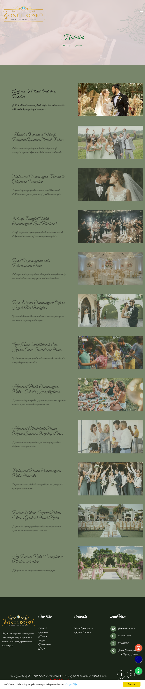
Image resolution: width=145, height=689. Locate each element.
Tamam (131, 684)
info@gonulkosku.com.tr (126, 628)
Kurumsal (42, 628)
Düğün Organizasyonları (83, 628)
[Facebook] (121, 674)
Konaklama (43, 632)
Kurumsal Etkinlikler (82, 632)
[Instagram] (131, 674)
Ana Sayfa (67, 45)
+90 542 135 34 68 (124, 635)
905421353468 (123, 643)
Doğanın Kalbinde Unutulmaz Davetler (34, 94)
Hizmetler (42, 636)
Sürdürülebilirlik (44, 644)
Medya (41, 640)
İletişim (41, 648)
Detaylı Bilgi (71, 684)
